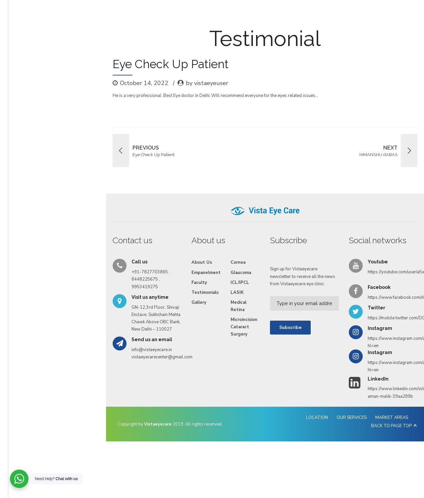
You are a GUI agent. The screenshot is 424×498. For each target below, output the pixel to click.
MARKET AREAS (332, 458)
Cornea (175, 302)
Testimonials (213, 30)
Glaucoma (178, 312)
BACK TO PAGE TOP (378, 458)
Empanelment (150, 30)
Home (62, 30)
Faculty (182, 30)
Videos (269, 30)
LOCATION (258, 458)
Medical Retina (176, 345)
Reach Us (297, 30)
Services (117, 30)
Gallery (244, 30)
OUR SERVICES (293, 458)
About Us (88, 30)
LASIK (174, 332)
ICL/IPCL (177, 322)
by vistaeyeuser (114, 123)
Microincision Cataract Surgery (186, 363)
